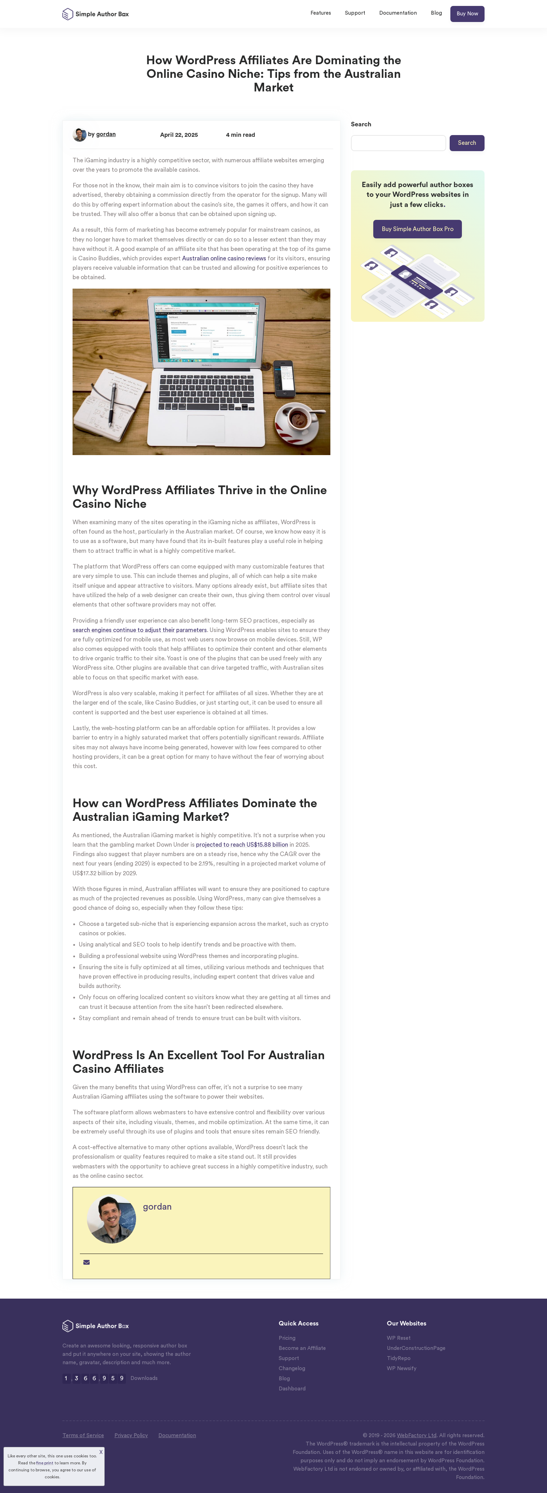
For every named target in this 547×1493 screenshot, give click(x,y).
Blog (436, 13)
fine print (44, 1463)
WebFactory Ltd (416, 1435)
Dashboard (292, 1388)
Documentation (398, 13)
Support (355, 13)
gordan (106, 134)
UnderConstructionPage (416, 1348)
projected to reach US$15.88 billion (242, 845)
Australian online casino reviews (224, 258)
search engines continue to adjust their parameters (140, 630)
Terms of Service (83, 1435)
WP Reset (399, 1338)
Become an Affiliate (302, 1348)
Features (320, 13)
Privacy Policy (131, 1435)
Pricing (287, 1338)
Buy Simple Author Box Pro (418, 229)
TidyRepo (399, 1358)
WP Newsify (402, 1368)
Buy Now (467, 13)
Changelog (292, 1368)
